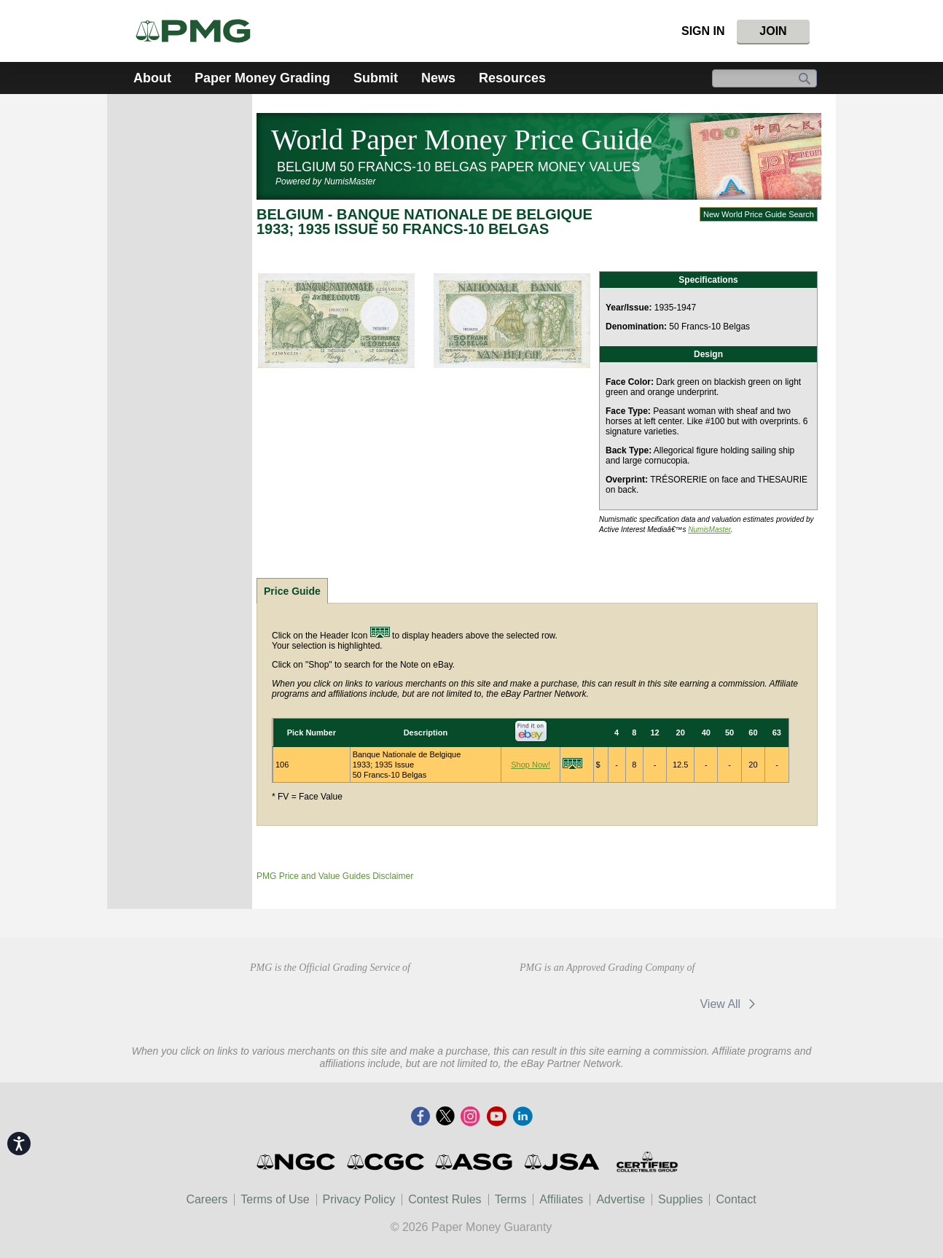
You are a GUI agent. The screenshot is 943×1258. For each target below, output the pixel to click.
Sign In (703, 31)
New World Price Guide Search (758, 214)
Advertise (620, 1199)
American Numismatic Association (226, 1002)
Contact (736, 1199)
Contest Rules (445, 1199)
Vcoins (653, 1004)
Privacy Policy (359, 1199)
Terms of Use (274, 1199)
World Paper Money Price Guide (461, 139)
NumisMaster (709, 530)
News (438, 78)
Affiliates (561, 1199)
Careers (206, 1199)
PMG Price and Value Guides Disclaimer (335, 876)
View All (730, 1004)
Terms (511, 1199)
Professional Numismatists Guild (329, 1002)
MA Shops (563, 1004)
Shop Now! (530, 764)
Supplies (680, 1199)
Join (772, 31)
